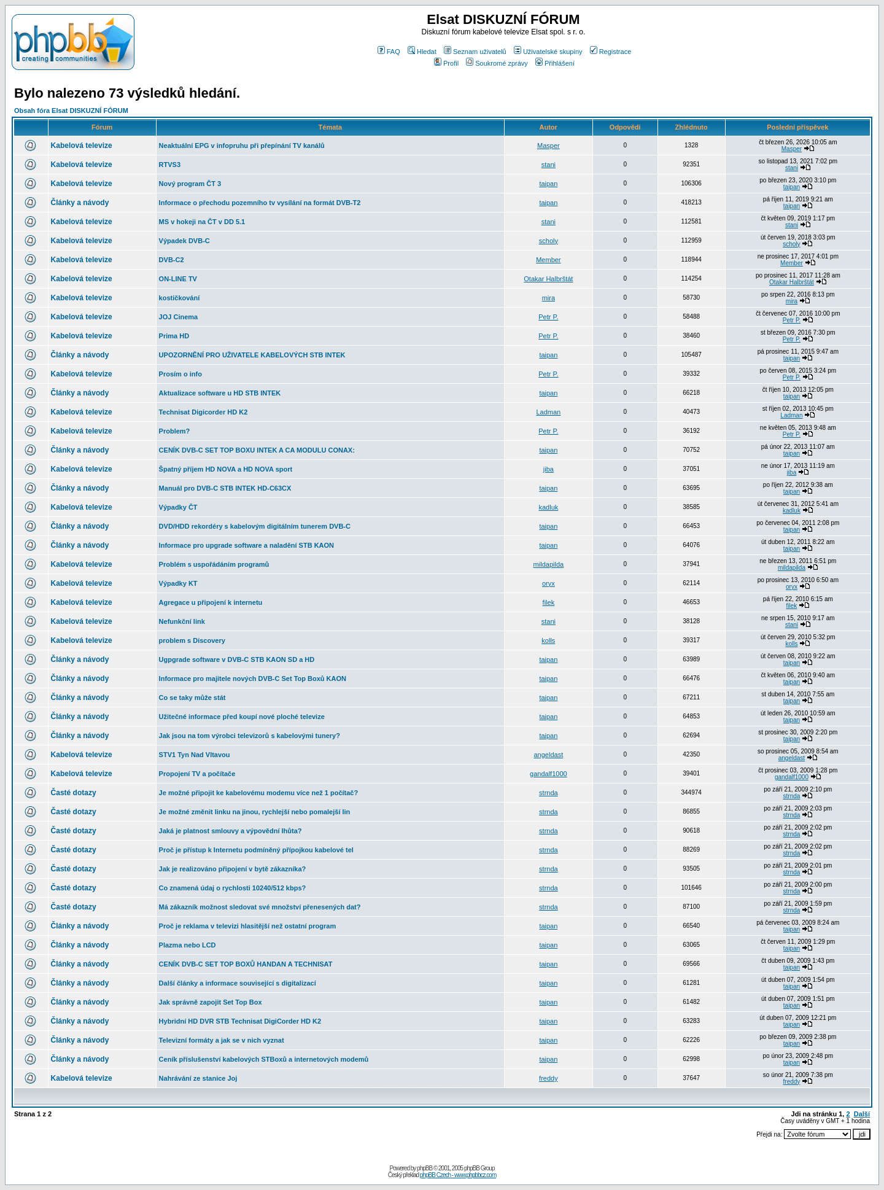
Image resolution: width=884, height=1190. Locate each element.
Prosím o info (180, 374)
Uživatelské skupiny (548, 51)
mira (548, 297)
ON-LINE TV (178, 278)
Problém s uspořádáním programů (214, 564)
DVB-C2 (171, 259)
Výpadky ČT (178, 507)
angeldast (549, 754)
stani (548, 164)
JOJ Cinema (178, 317)
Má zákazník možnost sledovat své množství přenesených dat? (260, 907)
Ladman (548, 412)
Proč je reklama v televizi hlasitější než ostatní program (247, 926)
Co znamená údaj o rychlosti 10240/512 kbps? (232, 888)
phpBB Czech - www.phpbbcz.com (458, 1175)
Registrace (611, 51)
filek (549, 602)
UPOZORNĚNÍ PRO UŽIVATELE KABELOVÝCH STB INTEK (252, 355)
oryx (548, 583)
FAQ (389, 51)
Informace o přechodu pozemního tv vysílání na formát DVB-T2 (260, 202)
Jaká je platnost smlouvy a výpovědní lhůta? (230, 830)
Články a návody (80, 202)
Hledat (422, 51)
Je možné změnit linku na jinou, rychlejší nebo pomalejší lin (255, 811)
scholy (548, 240)
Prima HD (174, 336)
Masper (548, 145)
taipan (548, 183)
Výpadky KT (178, 583)
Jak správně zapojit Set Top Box (210, 1002)
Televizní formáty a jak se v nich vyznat (221, 1040)
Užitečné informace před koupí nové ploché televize (242, 716)
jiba (548, 469)
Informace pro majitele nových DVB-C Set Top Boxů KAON (252, 678)
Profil (446, 63)
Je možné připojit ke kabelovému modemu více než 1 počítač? (259, 792)
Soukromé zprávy (497, 63)
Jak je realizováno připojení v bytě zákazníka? (232, 869)
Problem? (174, 431)
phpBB (424, 1168)
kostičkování (179, 297)
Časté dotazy (73, 792)
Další (862, 1114)
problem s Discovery (192, 640)
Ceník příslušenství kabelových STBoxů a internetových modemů (264, 1059)
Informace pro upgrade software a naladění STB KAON (246, 545)
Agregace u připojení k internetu (211, 602)
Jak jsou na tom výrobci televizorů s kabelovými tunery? (249, 735)
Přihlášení (555, 63)
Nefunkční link (182, 621)
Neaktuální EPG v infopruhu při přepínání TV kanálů (242, 145)
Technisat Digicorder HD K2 (203, 412)
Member (548, 259)
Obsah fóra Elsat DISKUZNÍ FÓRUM (71, 110)
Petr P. (548, 317)
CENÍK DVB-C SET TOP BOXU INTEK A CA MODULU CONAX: (257, 450)
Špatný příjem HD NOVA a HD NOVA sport (226, 469)
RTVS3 (169, 164)
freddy (548, 1078)
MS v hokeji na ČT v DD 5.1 (202, 221)
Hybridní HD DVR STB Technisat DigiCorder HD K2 (240, 1021)
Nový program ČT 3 (190, 183)
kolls (548, 640)
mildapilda (548, 564)
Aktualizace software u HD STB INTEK (220, 393)
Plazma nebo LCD (187, 945)
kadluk (548, 507)
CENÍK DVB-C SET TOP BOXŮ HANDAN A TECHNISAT (246, 964)
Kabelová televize (81, 145)
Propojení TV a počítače (197, 773)
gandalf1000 (548, 773)
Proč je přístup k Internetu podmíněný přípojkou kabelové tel (256, 850)
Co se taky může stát (192, 697)
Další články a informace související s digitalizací (237, 983)
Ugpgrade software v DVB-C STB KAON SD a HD (237, 659)
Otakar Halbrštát (548, 278)
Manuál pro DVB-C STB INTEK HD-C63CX (225, 488)
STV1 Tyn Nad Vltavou (194, 754)
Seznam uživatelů (475, 51)
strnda (548, 792)
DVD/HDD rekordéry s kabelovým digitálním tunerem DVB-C (255, 526)
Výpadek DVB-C (184, 240)
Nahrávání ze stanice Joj (198, 1078)
